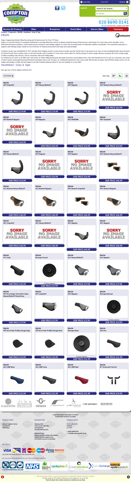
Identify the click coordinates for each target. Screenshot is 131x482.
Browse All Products (12, 29)
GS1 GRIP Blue (9, 367)
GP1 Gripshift (40, 294)
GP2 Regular (73, 223)
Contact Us (6, 426)
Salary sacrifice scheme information (46, 435)
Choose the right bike (42, 426)
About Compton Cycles (10, 424)
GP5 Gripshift (8, 85)
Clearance (118, 29)
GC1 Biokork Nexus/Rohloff (14, 188)
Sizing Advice (39, 428)
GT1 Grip (6, 257)
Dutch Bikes (76, 29)
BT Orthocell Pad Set (108, 367)
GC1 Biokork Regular (43, 188)
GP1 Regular (73, 294)
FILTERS (8, 75)
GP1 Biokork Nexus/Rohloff (111, 154)
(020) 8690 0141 (73, 431)
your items (86, 2)
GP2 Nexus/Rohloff (43, 223)
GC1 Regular (105, 257)
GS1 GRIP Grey (41, 367)
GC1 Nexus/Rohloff (75, 257)
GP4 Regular (40, 119)
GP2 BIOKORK (73, 119)
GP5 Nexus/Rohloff (43, 85)
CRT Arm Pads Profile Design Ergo (16, 330)
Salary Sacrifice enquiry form (44, 437)
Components (12, 32)
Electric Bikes (97, 29)
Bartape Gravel (41, 257)
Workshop (6, 428)
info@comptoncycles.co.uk (77, 433)
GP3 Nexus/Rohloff (11, 154)
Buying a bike (39, 424)
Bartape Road (73, 330)
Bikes (33, 29)
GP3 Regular (40, 154)
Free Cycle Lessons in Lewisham (45, 439)
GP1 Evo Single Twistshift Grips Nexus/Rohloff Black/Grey (15, 295)
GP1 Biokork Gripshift (76, 188)
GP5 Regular (73, 85)
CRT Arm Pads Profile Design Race (48, 330)
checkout (122, 2)
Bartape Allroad (106, 294)
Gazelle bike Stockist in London (65, 417)
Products (4, 32)
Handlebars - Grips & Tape (32, 32)
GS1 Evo (103, 330)
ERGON (20, 32)
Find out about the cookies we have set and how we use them (65, 480)
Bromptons (55, 29)
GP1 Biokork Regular (108, 188)
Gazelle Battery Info (41, 430)
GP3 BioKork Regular (11, 119)
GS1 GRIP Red (73, 367)
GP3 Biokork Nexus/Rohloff (111, 85)
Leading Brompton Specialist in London (65, 415)
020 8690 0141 (114, 22)
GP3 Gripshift (105, 119)
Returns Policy (39, 433)
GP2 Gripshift (8, 223)
